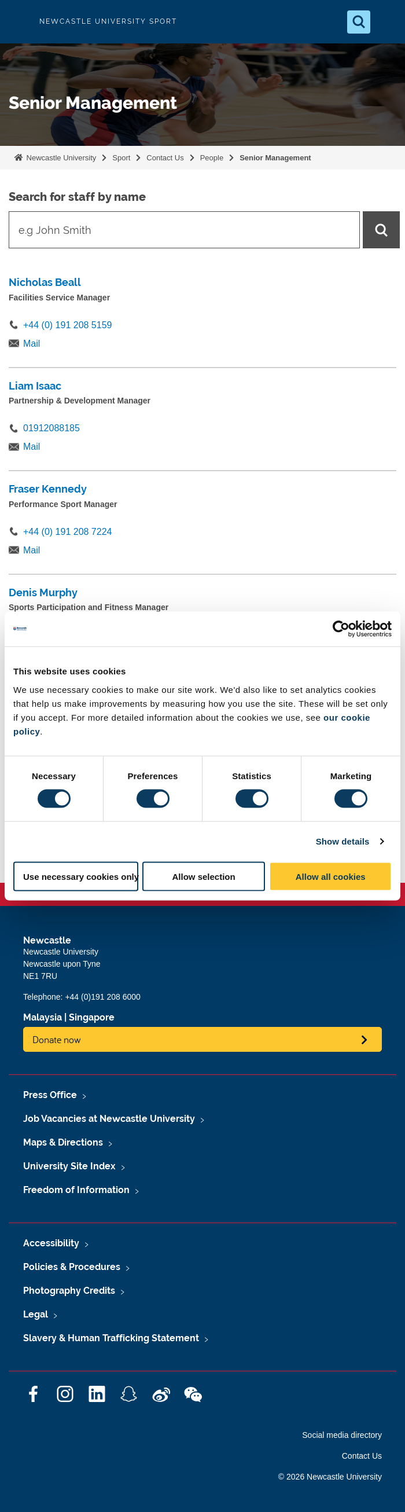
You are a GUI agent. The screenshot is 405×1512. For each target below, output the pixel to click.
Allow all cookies (331, 876)
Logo (18, 21)
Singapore (92, 1017)
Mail (31, 343)
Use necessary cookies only (80, 876)
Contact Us (164, 157)
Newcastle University (60, 157)
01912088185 (51, 428)
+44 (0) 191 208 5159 (67, 325)
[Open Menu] (386, 22)
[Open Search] (358, 22)
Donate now (56, 1039)
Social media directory (342, 1435)
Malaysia (42, 1017)
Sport (121, 157)
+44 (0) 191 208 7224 (67, 532)
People (211, 157)
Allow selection (203, 876)
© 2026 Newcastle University (330, 1476)
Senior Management (275, 157)
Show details (343, 841)
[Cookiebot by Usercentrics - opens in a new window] (341, 629)
